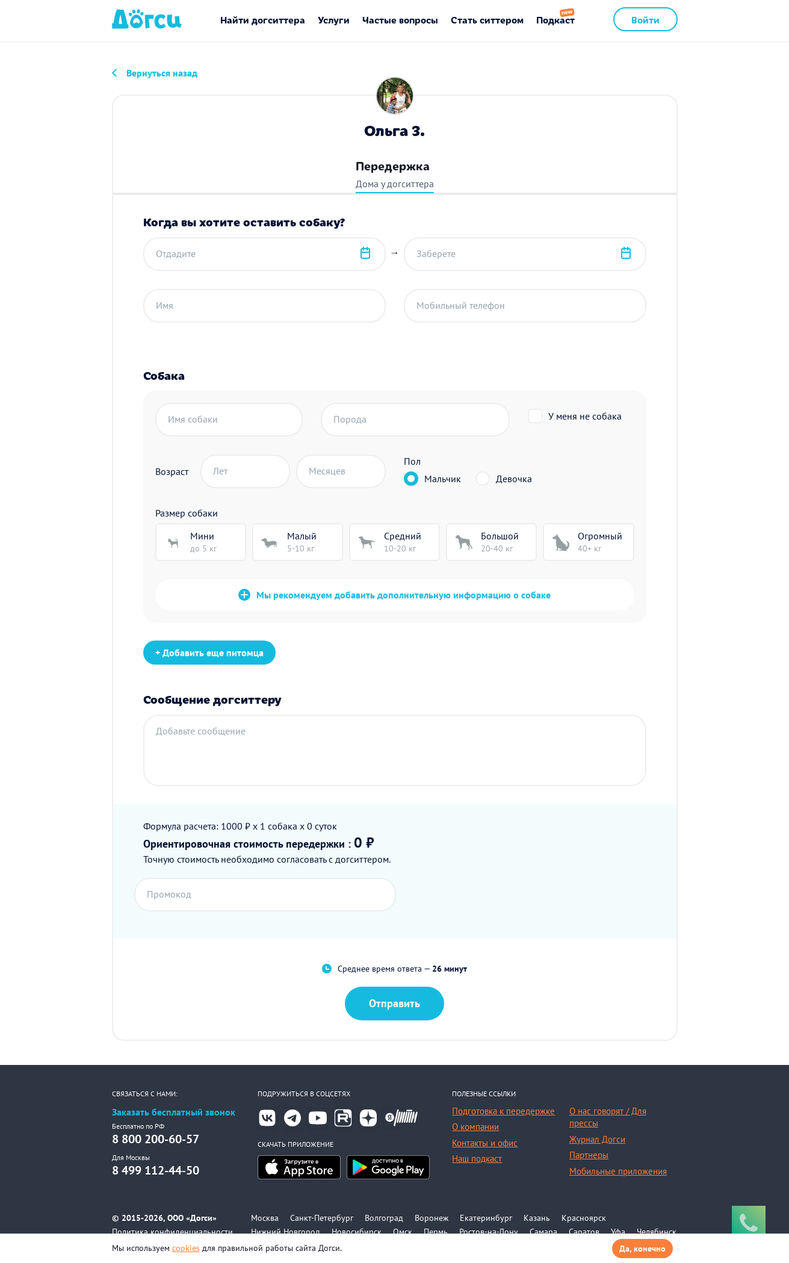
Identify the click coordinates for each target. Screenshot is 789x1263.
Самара (543, 1231)
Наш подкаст (477, 1158)
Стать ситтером (487, 19)
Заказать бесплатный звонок (173, 1112)
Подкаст (555, 19)
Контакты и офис (485, 1143)
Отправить (394, 1003)
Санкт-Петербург (321, 1217)
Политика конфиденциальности (172, 1231)
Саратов (584, 1231)
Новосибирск (357, 1231)
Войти (645, 19)
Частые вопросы (400, 19)
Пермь (436, 1231)
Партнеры (588, 1155)
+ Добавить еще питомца (209, 653)
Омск (402, 1231)
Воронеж (431, 1217)
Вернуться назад (161, 73)
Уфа (618, 1231)
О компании (475, 1126)
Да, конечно (642, 1248)
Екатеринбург (486, 1217)
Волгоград (384, 1217)
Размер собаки (186, 512)
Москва (265, 1217)
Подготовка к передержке (503, 1111)
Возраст (171, 471)
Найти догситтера (262, 19)
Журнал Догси (597, 1139)
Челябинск (656, 1231)
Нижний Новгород (285, 1231)
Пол (412, 461)
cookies (186, 1248)
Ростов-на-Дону (488, 1231)
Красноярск (584, 1217)
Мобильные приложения (618, 1171)
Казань (537, 1217)
